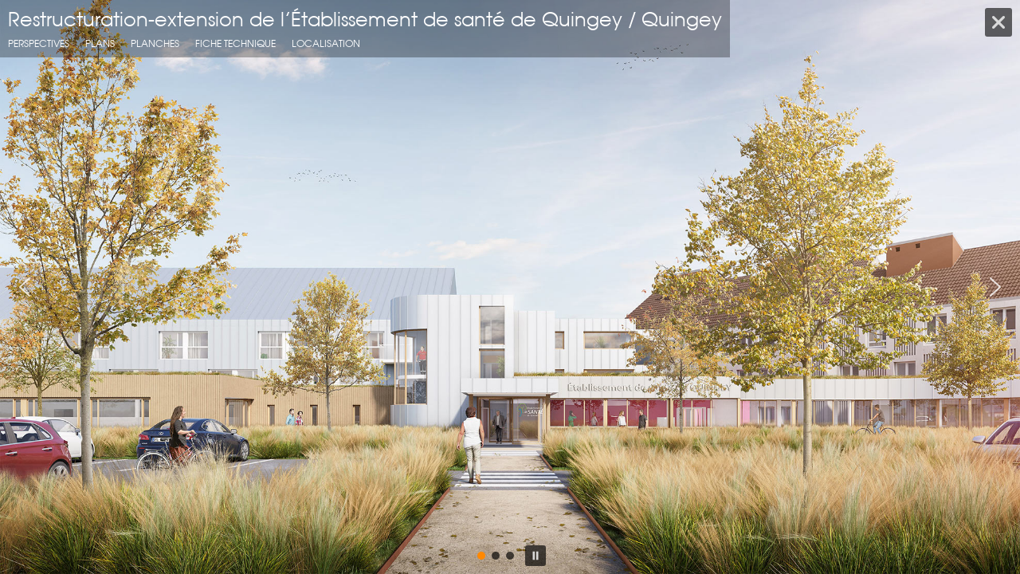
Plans (100, 43)
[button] (24, 287)
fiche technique (235, 43)
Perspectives (38, 43)
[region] (510, 287)
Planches (155, 43)
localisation (326, 43)
